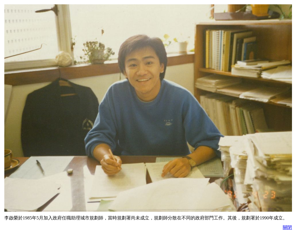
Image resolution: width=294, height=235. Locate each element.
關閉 (287, 227)
